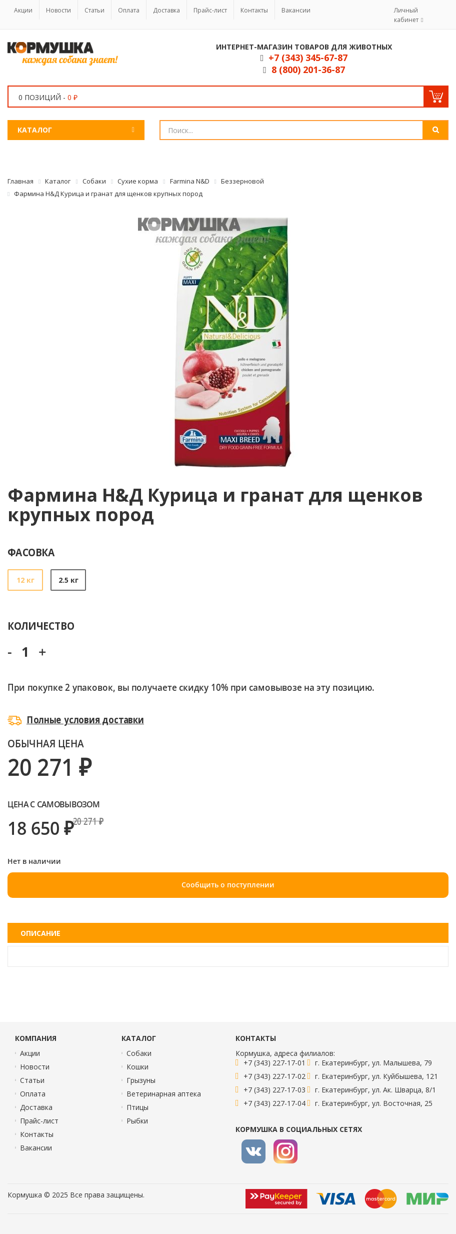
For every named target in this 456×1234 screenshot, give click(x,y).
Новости (58, 10)
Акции (23, 10)
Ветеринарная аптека (163, 1093)
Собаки (139, 1053)
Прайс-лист (210, 10)
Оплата (129, 10)
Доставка (166, 10)
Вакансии (296, 10)
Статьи (94, 10)
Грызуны (141, 1080)
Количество (41, 625)
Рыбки (137, 1120)
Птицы (137, 1107)
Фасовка (31, 552)
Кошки (137, 1066)
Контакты (254, 10)
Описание (40, 933)
